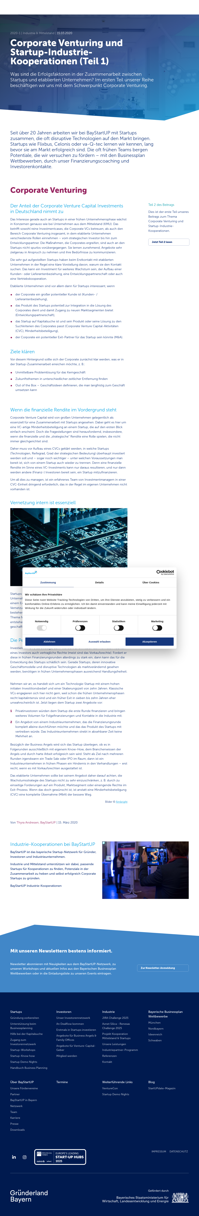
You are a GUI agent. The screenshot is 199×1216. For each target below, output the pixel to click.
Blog (151, 1082)
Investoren (63, 1012)
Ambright (121, 801)
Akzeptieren (149, 641)
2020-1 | (16, 33)
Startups (16, 1012)
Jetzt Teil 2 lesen (162, 242)
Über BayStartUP (22, 1082)
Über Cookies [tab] (150, 582)
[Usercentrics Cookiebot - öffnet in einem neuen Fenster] (159, 572)
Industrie (108, 1012)
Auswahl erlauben (99, 641)
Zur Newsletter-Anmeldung (158, 968)
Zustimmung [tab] (48, 582)
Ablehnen (49, 641)
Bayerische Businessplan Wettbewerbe (165, 1014)
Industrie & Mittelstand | (40, 33)
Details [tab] (99, 582)
